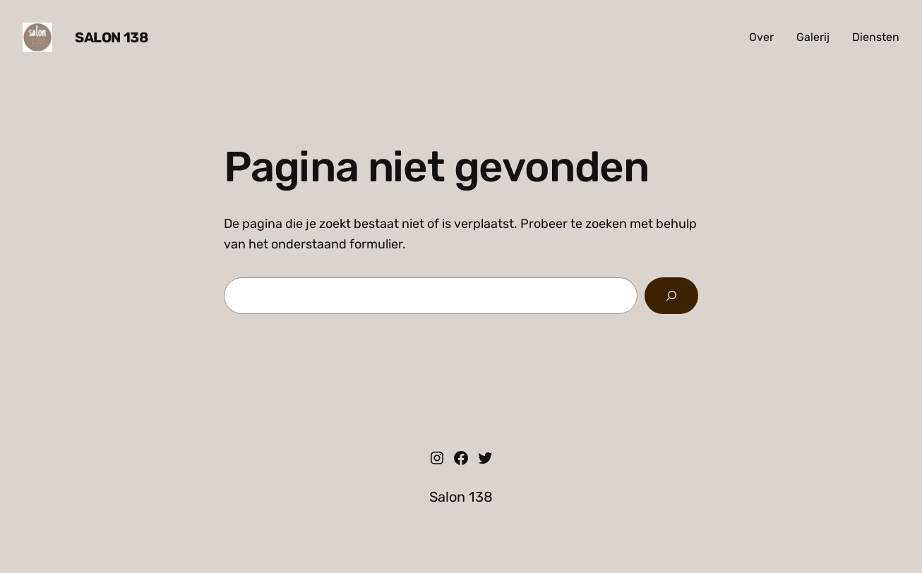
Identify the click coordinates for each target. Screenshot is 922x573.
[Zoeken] (671, 295)
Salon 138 (111, 37)
